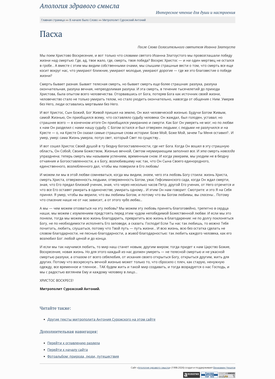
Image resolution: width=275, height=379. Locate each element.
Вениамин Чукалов (224, 367)
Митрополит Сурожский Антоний (124, 20)
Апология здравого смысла (79, 5)
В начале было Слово (83, 20)
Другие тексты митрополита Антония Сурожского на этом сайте (101, 319)
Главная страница (53, 20)
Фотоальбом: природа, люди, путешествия (83, 356)
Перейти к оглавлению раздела (73, 343)
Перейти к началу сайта (67, 349)
